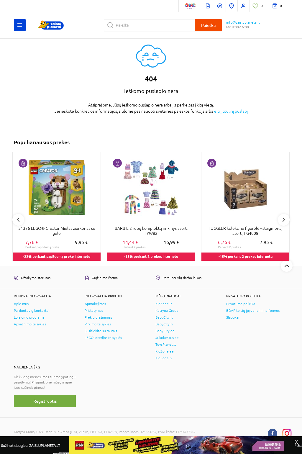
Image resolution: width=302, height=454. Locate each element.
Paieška (208, 25)
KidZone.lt (163, 304)
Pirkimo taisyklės (98, 324)
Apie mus (21, 304)
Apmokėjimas (95, 304)
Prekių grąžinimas (98, 317)
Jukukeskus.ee (167, 338)
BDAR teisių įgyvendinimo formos (253, 311)
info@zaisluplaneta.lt (243, 22)
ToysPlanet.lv (165, 344)
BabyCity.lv (164, 324)
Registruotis (45, 401)
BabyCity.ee (165, 331)
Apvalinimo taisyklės (30, 324)
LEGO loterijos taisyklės (103, 338)
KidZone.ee (164, 351)
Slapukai (232, 317)
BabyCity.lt (164, 317)
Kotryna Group (166, 311)
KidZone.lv (163, 358)
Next (284, 220)
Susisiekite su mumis (101, 331)
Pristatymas (94, 311)
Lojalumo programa (29, 317)
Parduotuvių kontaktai (31, 311)
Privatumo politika (240, 304)
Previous (18, 220)
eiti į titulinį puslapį (231, 111)
